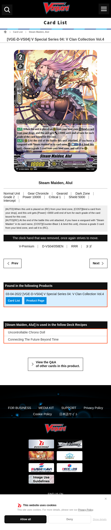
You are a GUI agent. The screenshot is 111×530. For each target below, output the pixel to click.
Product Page (35, 300)
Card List (18, 32)
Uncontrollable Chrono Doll (26, 332)
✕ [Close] (105, 499)
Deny (69, 519)
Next (96, 263)
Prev (15, 263)
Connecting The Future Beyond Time (33, 339)
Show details (100, 519)
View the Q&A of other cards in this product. (58, 364)
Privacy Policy (85, 509)
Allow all (25, 519)
